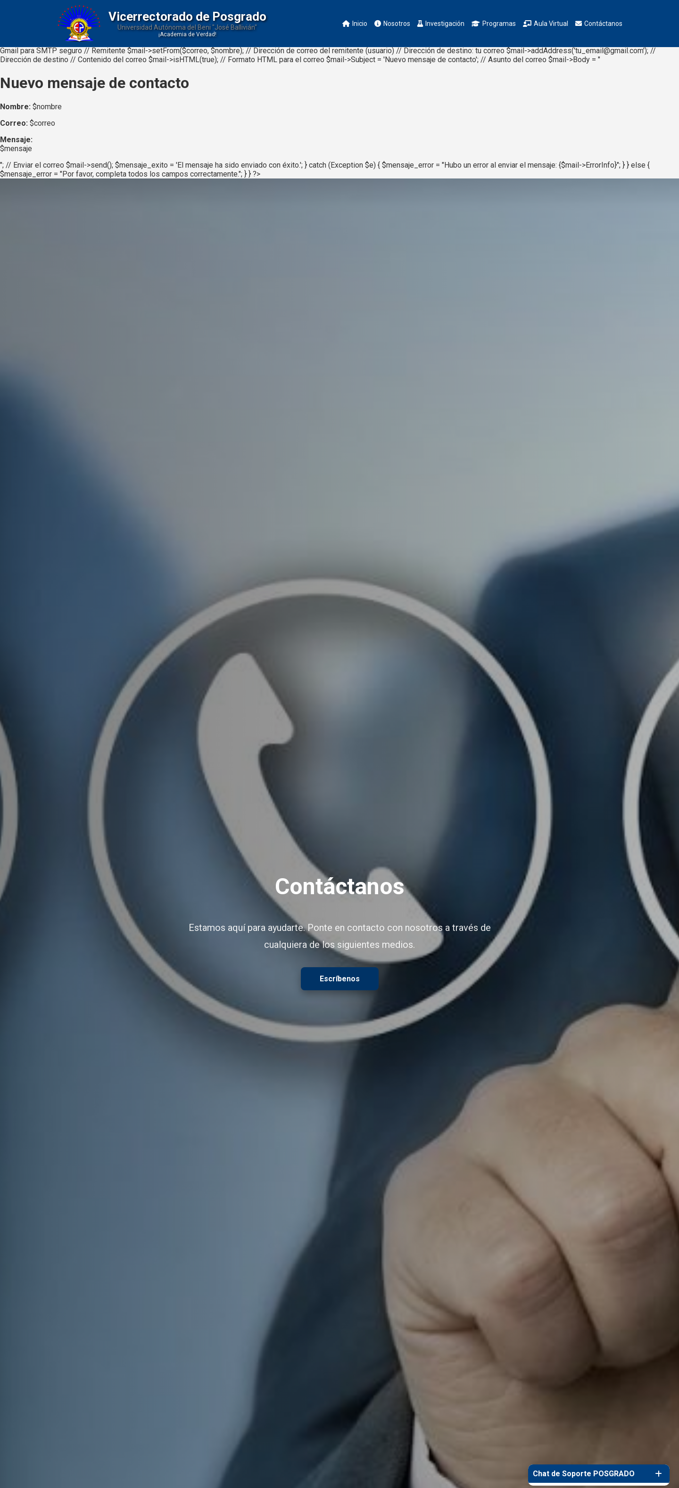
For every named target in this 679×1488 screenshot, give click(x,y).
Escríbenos (340, 978)
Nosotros (392, 23)
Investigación (440, 23)
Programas (494, 23)
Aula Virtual (545, 23)
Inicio (354, 23)
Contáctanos (598, 23)
